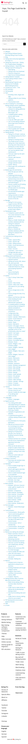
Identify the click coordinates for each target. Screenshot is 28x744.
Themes (7, 387)
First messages (9, 505)
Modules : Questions (14, 363)
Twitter (3, 708)
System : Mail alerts (13, 324)
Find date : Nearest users (15, 482)
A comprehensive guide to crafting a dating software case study (17, 417)
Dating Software (6, 619)
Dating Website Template (12, 77)
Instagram (4, 713)
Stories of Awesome (4, 691)
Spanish (4, 737)
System (7, 275)
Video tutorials (12, 396)
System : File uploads (14, 376)
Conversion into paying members (21, 629)
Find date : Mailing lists (14, 559)
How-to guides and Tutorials (16, 129)
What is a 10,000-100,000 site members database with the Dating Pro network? (16, 222)
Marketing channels (13, 539)
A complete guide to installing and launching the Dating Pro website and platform (16, 306)
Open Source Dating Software (16, 75)
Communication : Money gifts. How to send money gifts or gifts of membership (16, 514)
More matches (9, 483)
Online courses (6, 642)
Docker (10, 281)
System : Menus (12, 164)
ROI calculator (6, 649)
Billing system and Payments (13, 256)
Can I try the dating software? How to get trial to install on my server (16, 123)
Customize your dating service (13, 236)
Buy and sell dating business (21, 658)
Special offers (5, 694)
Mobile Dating (6, 622)
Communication (9, 510)
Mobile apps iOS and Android (13, 170)
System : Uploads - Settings (15, 381)
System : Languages (13, 399)
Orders (7, 238)
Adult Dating (20, 664)
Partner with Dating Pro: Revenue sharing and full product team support (15, 207)
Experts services (9, 401)
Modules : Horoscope (14, 320)
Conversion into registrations (21, 618)
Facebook (4, 705)
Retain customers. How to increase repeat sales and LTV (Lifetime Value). (16, 535)
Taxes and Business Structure (16, 258)
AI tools (7, 605)
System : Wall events (13, 358)
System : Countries (13, 335)
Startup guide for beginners (7, 645)
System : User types (13, 333)
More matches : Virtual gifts (16, 494)
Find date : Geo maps (14, 480)
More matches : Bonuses (15, 496)
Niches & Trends (21, 638)
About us (4, 697)
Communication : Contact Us (16, 528)
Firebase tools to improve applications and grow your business (16, 564)
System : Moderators (14, 385)
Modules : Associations (14, 498)
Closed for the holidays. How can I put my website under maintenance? (16, 150)
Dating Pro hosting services (16, 139)
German (4, 734)
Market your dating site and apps (14, 532)
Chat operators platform (20, 678)
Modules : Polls (12, 361)
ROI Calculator (9, 89)
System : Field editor (13, 315)
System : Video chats (13, 360)
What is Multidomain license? (16, 541)
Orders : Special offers (14, 240)
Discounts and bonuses (14, 127)
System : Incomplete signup (16, 340)
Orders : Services (12, 249)
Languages (8, 397)
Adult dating (11, 69)
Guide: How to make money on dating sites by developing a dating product (16, 589)
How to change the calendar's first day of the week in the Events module (16, 519)
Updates (10, 453)
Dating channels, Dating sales (13, 130)
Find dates (8, 464)
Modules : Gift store (13, 501)
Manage (7, 200)
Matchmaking (20, 667)
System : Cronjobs (13, 383)
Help (2, 636)
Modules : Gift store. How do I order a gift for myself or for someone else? (16, 487)
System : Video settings (14, 379)
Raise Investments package (20, 643)
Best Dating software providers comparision (5, 628)
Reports (7, 560)
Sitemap (4, 721)
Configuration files (13, 313)
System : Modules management (17, 365)
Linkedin (4, 716)
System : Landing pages (14, 338)
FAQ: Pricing (11, 118)
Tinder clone (20, 662)
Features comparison (14, 73)
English (3, 731)
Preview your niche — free (12, 87)
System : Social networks (15, 318)
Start (6, 93)
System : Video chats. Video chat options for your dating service (16, 286)
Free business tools (13, 102)
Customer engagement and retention (21, 623)
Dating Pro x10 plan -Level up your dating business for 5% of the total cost (16, 135)
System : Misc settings (14, 367)
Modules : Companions (14, 490)
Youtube (4, 710)
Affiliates (7, 51)
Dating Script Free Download (16, 71)
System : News (12, 322)
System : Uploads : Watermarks (16, 317)
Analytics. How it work (14, 571)
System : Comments (13, 378)
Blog (6, 57)
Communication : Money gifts (16, 526)
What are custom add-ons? (15, 455)
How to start (5, 617)
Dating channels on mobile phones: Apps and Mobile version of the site (15, 196)
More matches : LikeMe (14, 499)
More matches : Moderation (16, 503)
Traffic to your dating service (20, 653)
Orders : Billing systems (14, 243)
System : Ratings (12, 372)
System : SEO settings (14, 369)
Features (18, 614)
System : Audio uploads (14, 374)
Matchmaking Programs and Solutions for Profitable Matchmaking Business (13, 84)
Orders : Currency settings (15, 254)
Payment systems (13, 259)
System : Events (12, 336)
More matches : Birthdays (15, 492)
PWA (6, 603)
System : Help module (14, 283)
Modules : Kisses (12, 342)
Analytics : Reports (13, 577)
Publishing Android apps (15, 175)
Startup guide (9, 91)
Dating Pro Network (19, 649)
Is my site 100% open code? (15, 120)
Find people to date (10, 211)
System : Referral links (14, 370)
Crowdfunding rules (13, 456)
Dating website (9, 132)
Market (7, 530)
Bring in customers (10, 458)
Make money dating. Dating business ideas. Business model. (16, 583)
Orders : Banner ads (13, 241)
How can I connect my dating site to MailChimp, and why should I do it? (16, 544)
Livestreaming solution (20, 674)
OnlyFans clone (20, 670)
